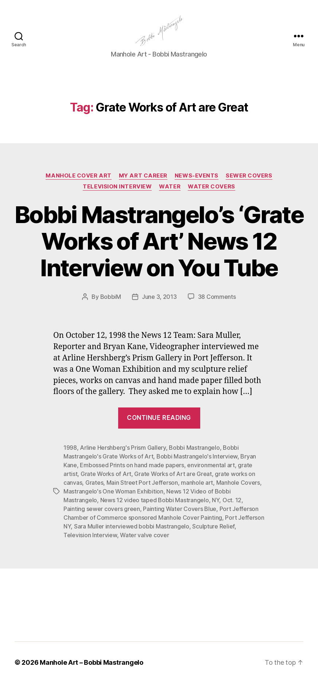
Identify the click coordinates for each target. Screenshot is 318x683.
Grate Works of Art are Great (173, 473)
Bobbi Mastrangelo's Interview (196, 456)
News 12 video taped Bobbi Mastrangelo (154, 500)
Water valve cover (144, 535)
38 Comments (217, 296)
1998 (70, 447)
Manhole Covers (238, 482)
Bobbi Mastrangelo (194, 447)
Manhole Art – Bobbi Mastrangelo (91, 662)
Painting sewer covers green (101, 508)
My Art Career (143, 175)
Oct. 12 (231, 500)
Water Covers (211, 186)
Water (170, 186)
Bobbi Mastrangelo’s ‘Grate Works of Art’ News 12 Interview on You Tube (159, 241)
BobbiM (110, 296)
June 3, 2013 (159, 296)
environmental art (210, 465)
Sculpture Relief (213, 526)
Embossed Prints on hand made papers (132, 465)
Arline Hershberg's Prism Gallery (123, 447)
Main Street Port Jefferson (142, 482)
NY (215, 500)
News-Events (196, 175)
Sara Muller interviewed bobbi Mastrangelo (131, 526)
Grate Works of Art (106, 473)
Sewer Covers (249, 175)
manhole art (197, 482)
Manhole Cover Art (78, 175)
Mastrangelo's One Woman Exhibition (113, 491)
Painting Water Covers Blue (179, 508)
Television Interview (117, 186)
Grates (94, 482)
